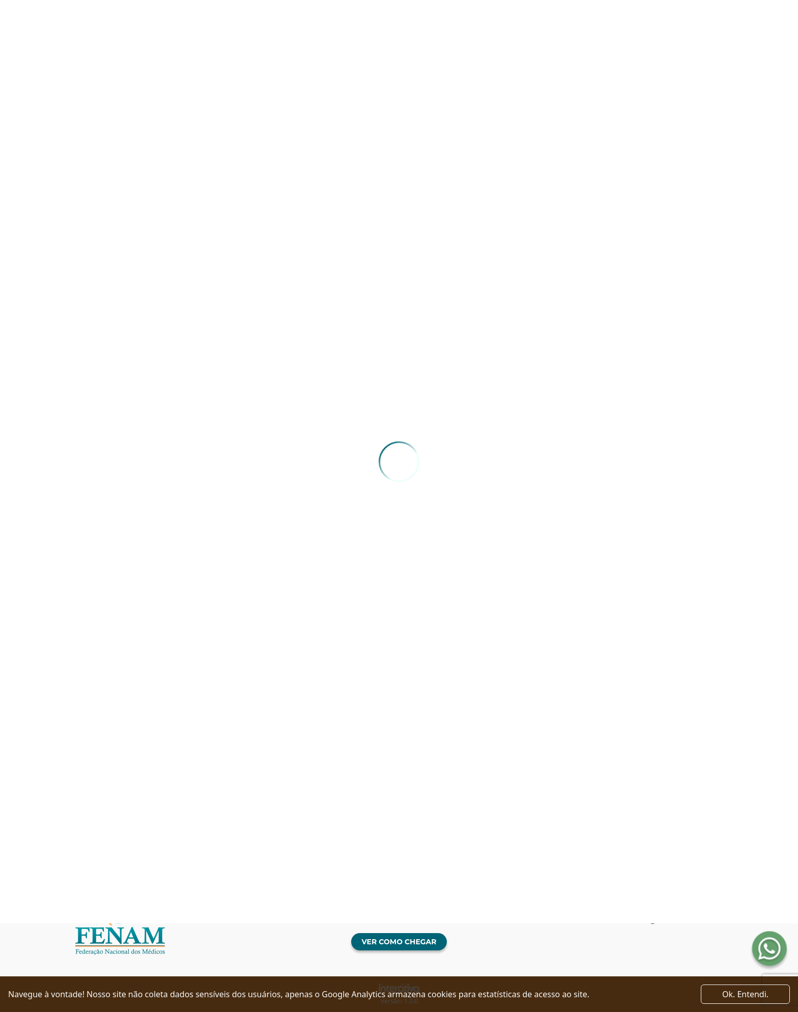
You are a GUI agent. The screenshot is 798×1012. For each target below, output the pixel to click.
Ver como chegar (398, 941)
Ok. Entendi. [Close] (745, 994)
